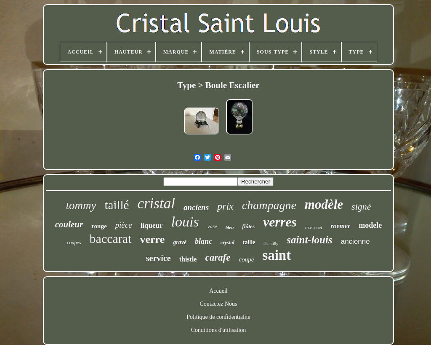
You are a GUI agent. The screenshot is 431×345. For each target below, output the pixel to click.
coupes (74, 242)
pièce (123, 225)
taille (249, 242)
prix (225, 206)
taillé (116, 205)
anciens (196, 207)
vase (212, 226)
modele (370, 225)
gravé (179, 242)
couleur (69, 224)
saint (276, 255)
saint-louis (309, 239)
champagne (269, 205)
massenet (313, 227)
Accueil (218, 291)
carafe (217, 257)
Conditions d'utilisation (218, 330)
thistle (188, 259)
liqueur (152, 225)
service (158, 258)
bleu (230, 227)
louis (185, 221)
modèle (324, 204)
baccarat (111, 238)
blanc (203, 241)
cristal (156, 203)
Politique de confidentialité (218, 317)
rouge (98, 226)
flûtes (248, 226)
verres (280, 221)
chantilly (270, 243)
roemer (340, 225)
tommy (81, 205)
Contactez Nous (218, 304)
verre (152, 239)
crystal (227, 242)
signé (361, 206)
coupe (246, 259)
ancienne (355, 241)
